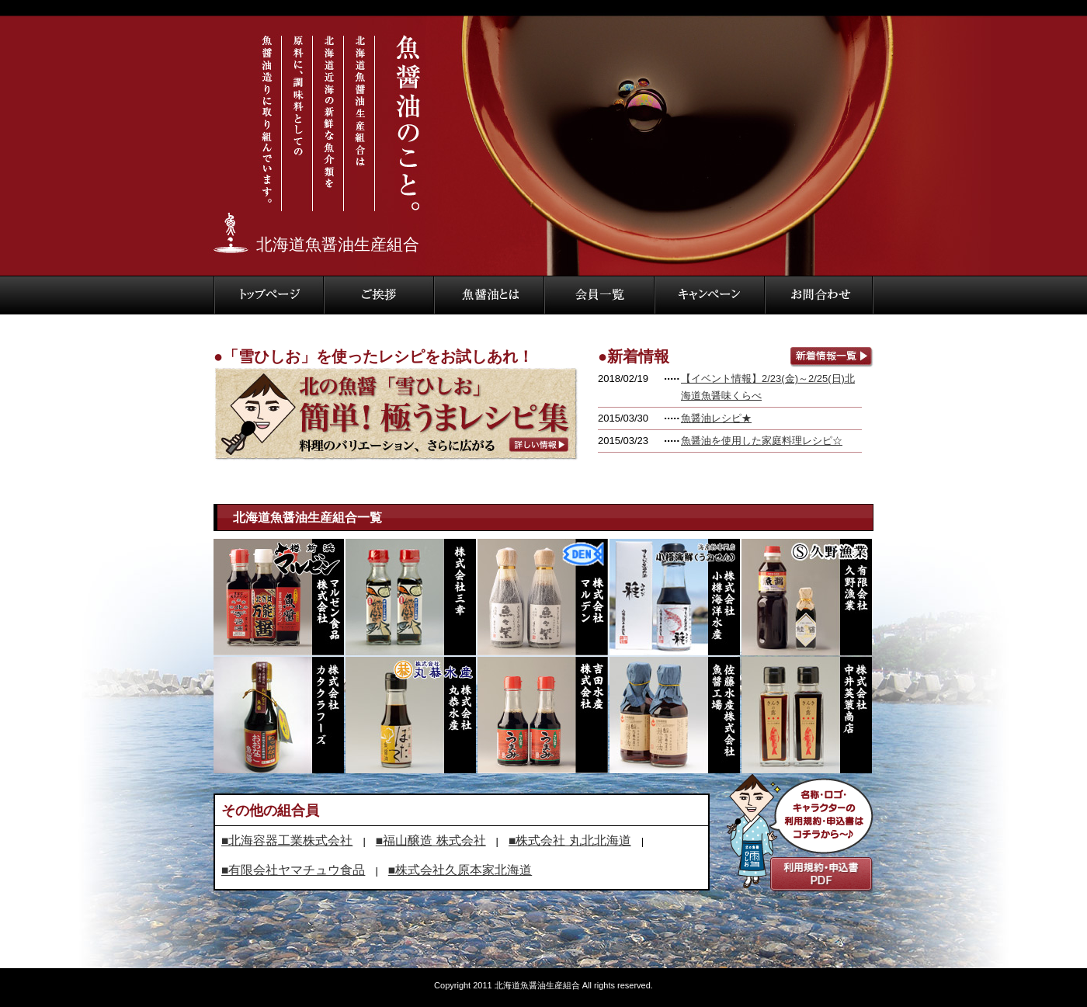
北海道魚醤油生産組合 (337, 244)
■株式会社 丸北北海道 (570, 840)
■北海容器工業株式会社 (286, 840)
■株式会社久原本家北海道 (460, 870)
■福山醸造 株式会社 (431, 840)
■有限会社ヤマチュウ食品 (293, 870)
